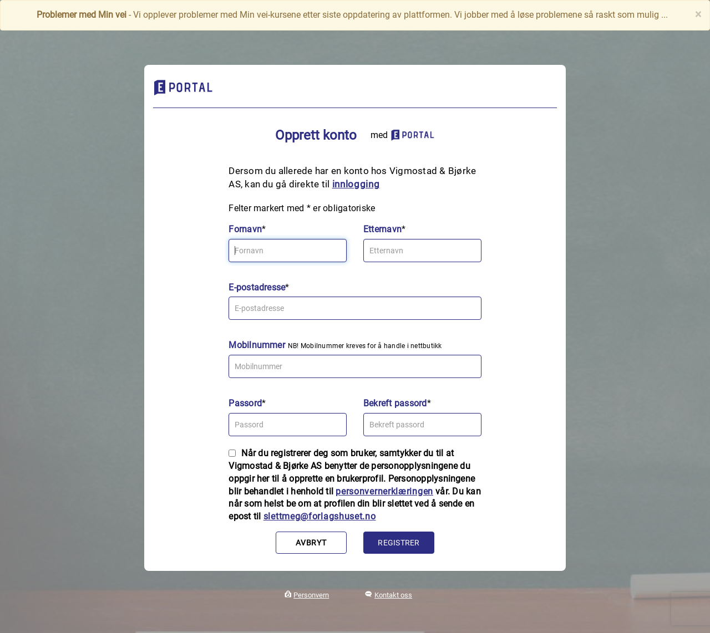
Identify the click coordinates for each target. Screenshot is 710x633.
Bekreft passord (395, 403)
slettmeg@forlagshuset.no (319, 516)
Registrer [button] (398, 542)
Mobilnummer (257, 345)
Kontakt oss (393, 595)
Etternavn (382, 229)
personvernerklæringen (384, 491)
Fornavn (245, 229)
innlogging (356, 184)
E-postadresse (257, 287)
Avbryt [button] (311, 542)
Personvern (311, 595)
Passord (245, 403)
